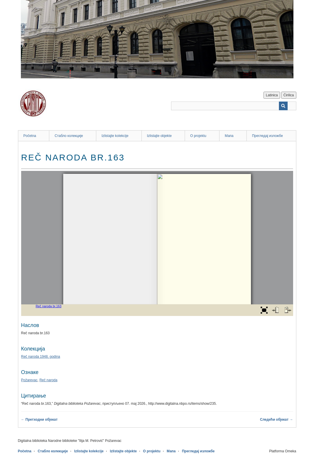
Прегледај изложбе (267, 136)
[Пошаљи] (283, 106)
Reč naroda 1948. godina (40, 357)
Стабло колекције (69, 136)
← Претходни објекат (39, 420)
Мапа (229, 136)
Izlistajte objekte (159, 136)
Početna (29, 136)
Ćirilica (289, 95)
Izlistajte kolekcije (114, 136)
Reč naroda (48, 380)
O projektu (198, 136)
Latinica (272, 95)
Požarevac (29, 380)
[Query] (233, 106)
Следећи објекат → (276, 420)
